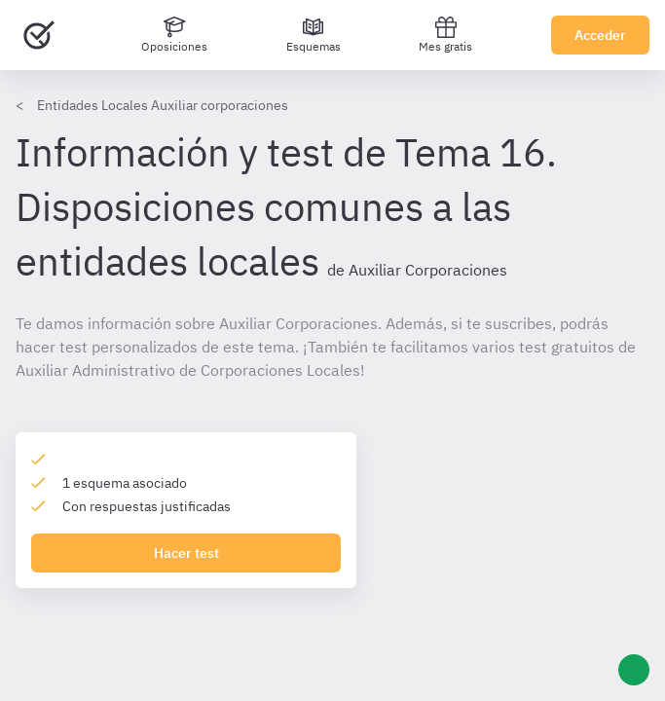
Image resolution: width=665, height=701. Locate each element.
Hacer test (186, 553)
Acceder (600, 35)
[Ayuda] (633, 669)
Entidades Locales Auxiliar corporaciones (162, 105)
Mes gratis (445, 35)
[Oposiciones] (174, 35)
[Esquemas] (313, 35)
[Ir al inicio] (39, 35)
